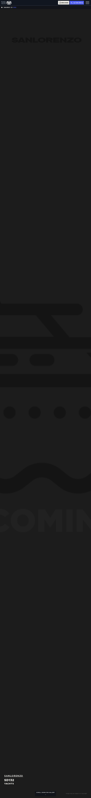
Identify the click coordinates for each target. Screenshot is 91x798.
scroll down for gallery (45, 793)
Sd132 (14, 7)
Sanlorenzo (7, 7)
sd (11, 7)
